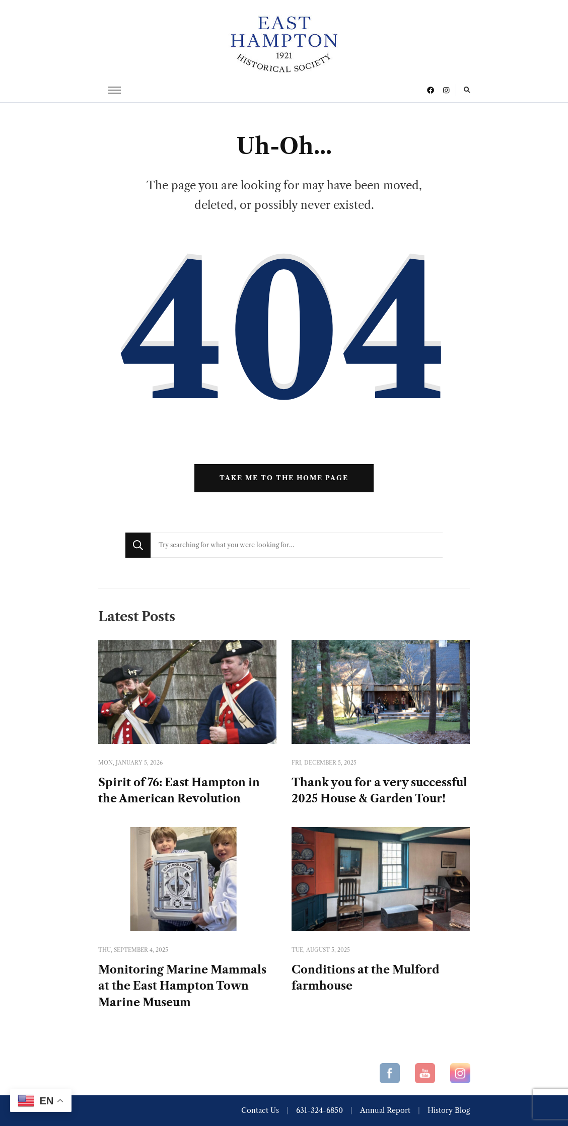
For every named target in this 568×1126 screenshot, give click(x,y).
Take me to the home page (284, 478)
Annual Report (385, 1110)
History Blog (449, 1110)
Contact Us (260, 1110)
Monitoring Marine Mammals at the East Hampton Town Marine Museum (182, 986)
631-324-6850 (319, 1110)
